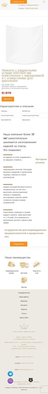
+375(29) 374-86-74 (29, 5)
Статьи (24, 313)
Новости (24, 309)
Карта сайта (24, 317)
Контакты (24, 305)
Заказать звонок (18, 2)
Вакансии (24, 301)
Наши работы (24, 297)
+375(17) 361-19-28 (28, 8)
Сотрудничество (24, 293)
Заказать (8, 99)
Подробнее (19, 244)
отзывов (40, 387)
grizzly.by (36, 382)
